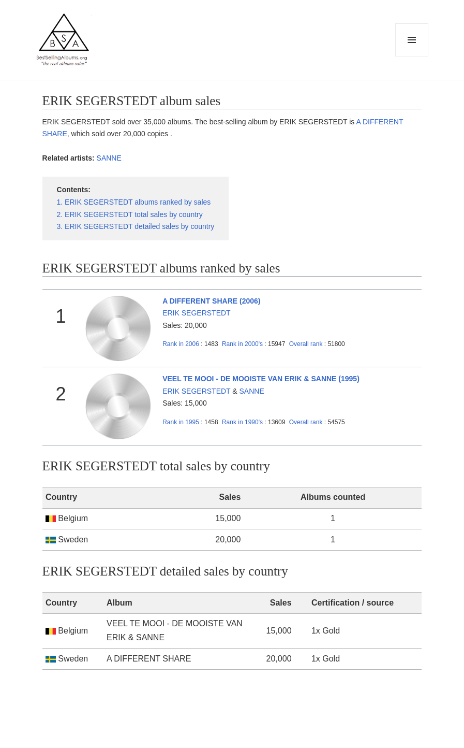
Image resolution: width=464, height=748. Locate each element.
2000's (243, 344)
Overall (306, 344)
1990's (243, 422)
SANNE (109, 158)
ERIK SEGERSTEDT (196, 313)
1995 (180, 422)
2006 (180, 344)
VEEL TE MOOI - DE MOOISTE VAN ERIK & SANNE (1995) (261, 379)
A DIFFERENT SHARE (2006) (211, 301)
